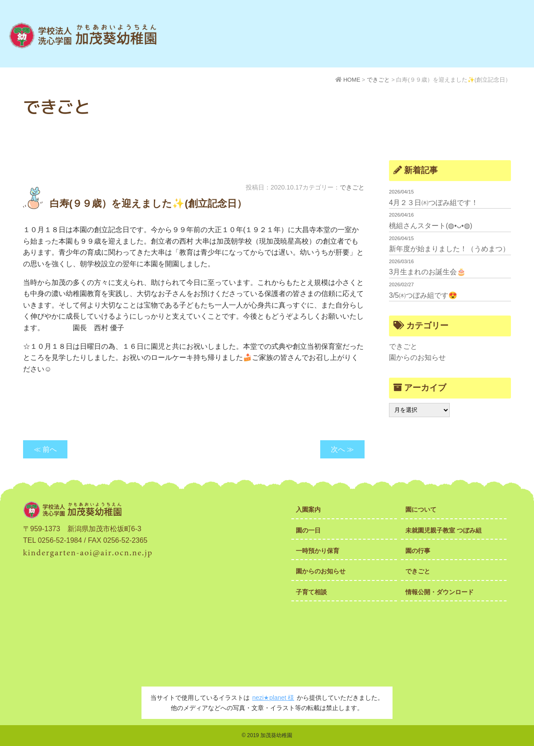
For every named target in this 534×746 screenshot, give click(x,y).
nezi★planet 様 (273, 697)
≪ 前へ (45, 449)
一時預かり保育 (317, 550)
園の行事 (417, 550)
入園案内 (308, 509)
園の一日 (308, 530)
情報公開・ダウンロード (439, 592)
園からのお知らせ (417, 357)
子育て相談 (311, 592)
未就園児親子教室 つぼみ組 (443, 530)
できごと (352, 187)
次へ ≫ (342, 449)
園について (420, 509)
